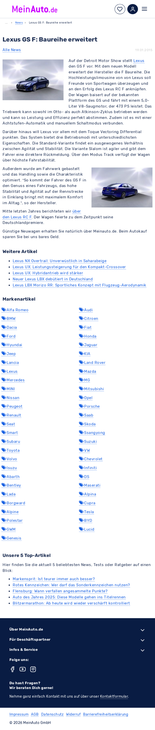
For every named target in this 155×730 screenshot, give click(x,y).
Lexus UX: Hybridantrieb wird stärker (48, 273)
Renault (11, 415)
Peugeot (12, 406)
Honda (88, 336)
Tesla (86, 512)
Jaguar (88, 345)
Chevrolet (91, 459)
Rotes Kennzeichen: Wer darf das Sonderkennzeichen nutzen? (71, 585)
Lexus (139, 60)
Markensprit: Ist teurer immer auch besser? (54, 579)
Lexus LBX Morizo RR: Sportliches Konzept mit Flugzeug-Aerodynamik (79, 285)
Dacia (9, 327)
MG (84, 380)
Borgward (13, 503)
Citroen (88, 318)
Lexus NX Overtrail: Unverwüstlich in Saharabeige (59, 261)
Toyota (11, 450)
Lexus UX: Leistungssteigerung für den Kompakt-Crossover (69, 267)
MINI (8, 389)
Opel (85, 397)
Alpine (10, 512)
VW (84, 450)
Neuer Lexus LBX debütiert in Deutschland (53, 279)
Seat (8, 424)
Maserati (89, 485)
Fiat (85, 327)
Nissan (10, 397)
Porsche (89, 406)
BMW (9, 318)
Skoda (87, 424)
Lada (9, 494)
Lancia (10, 362)
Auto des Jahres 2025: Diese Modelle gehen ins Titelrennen (69, 597)
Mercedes (13, 380)
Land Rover (92, 362)
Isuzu (9, 468)
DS (84, 476)
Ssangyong (92, 432)
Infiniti (88, 468)
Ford (9, 336)
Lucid (87, 529)
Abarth (11, 476)
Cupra (87, 503)
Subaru (11, 441)
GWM (9, 529)
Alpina (87, 494)
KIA (84, 353)
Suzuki (88, 441)
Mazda (87, 371)
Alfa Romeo (15, 310)
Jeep (9, 353)
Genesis (12, 538)
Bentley (11, 485)
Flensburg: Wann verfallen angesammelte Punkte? (60, 591)
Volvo (9, 459)
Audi (86, 310)
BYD (85, 520)
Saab (86, 415)
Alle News (12, 50)
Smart (10, 432)
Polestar (12, 520)
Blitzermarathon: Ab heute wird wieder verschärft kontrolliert (71, 603)
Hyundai (12, 345)
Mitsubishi (91, 389)
